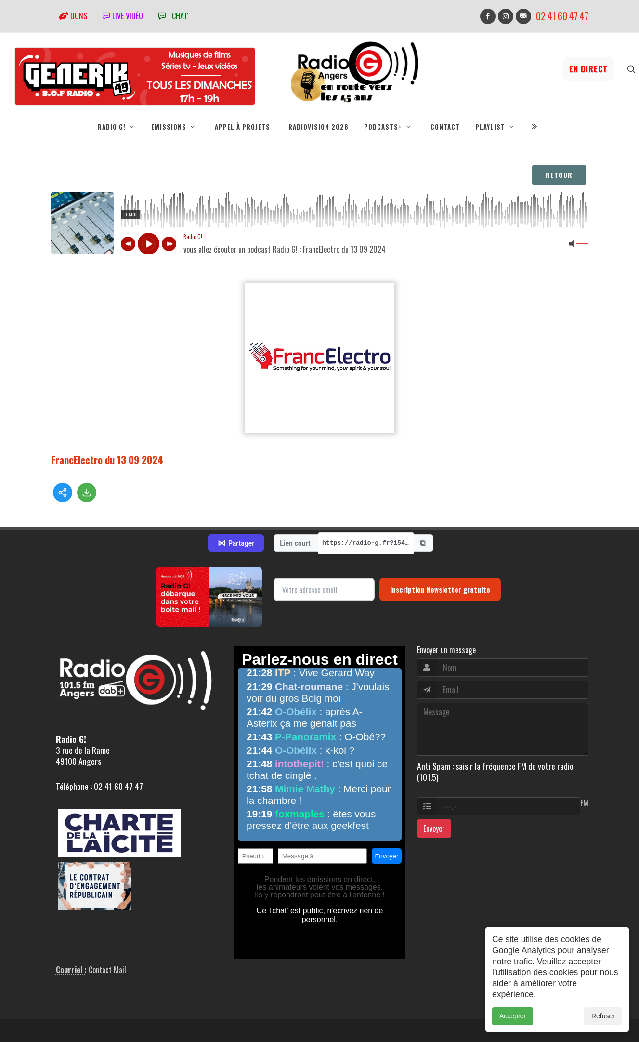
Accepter (512, 1016)
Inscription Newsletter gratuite (440, 589)
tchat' (173, 16)
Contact (445, 127)
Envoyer (434, 828)
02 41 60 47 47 (562, 16)
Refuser (603, 1016)
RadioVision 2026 (318, 127)
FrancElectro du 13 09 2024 (107, 459)
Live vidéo (123, 16)
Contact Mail (107, 969)
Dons (73, 16)
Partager (236, 543)
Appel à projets (242, 127)
